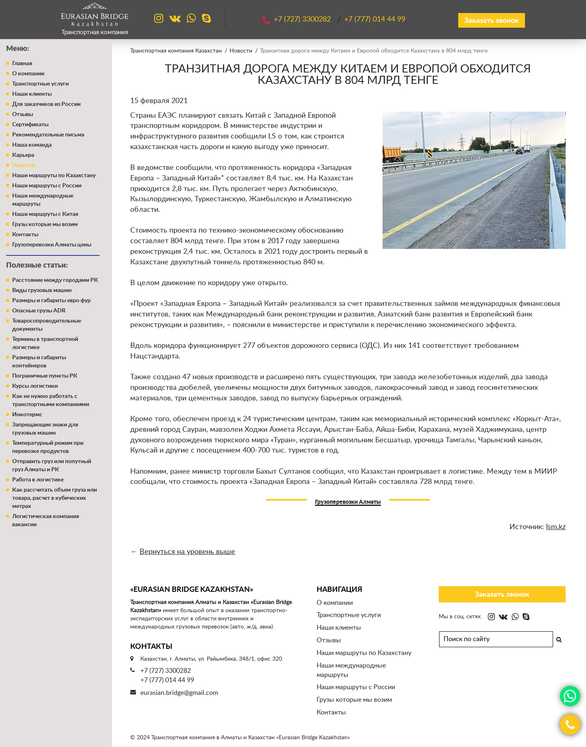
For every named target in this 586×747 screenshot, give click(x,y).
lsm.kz (556, 527)
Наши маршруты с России (46, 186)
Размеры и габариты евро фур (51, 300)
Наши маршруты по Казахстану (54, 175)
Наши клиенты (32, 94)
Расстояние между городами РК (55, 280)
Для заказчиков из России (46, 104)
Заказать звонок (491, 20)
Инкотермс (27, 414)
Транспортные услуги (40, 84)
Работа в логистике (37, 480)
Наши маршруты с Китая (45, 214)
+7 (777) (374, 19)
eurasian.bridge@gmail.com (179, 693)
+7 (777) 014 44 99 (167, 680)
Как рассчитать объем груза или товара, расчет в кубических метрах (54, 498)
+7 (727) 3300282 (165, 671)
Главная (22, 63)
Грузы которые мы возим (45, 224)
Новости (23, 165)
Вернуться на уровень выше (187, 552)
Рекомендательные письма (48, 135)
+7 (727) (303, 19)
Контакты (25, 234)
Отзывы (22, 114)
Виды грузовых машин (42, 290)
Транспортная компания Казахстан (176, 51)
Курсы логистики (35, 386)
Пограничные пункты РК (44, 376)
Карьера (23, 155)
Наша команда (32, 145)
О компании (28, 74)
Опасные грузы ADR (39, 311)
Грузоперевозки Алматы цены (51, 245)
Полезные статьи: (37, 265)
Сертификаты (30, 124)
